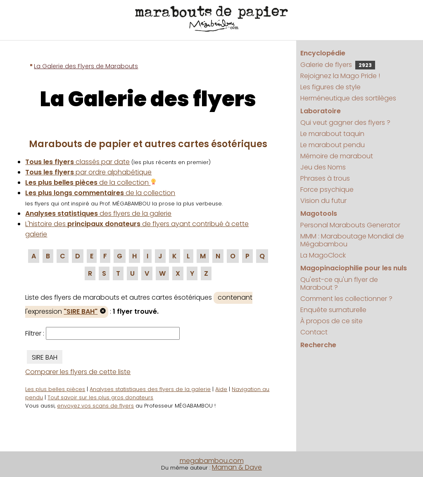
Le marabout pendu (332, 145)
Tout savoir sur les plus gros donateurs (100, 397)
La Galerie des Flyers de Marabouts (86, 66)
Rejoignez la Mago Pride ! (340, 76)
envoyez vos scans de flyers (95, 406)
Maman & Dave (237, 467)
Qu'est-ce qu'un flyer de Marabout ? (339, 283)
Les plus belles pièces (55, 389)
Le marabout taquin (332, 133)
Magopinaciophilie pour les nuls (353, 268)
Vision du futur (323, 200)
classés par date (77, 162)
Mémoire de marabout (336, 156)
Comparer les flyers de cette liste (78, 372)
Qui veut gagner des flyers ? (345, 122)
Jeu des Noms (323, 167)
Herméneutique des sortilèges (348, 98)
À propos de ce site (331, 321)
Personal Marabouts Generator (350, 225)
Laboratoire (320, 111)
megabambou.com (212, 460)
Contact (314, 332)
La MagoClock (323, 255)
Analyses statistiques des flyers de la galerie (150, 389)
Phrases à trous (325, 178)
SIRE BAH (44, 357)
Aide (221, 389)
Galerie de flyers (337, 64)
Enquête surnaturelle (333, 310)
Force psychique (327, 189)
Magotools (318, 213)
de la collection (91, 182)
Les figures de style (330, 87)
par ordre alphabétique (88, 172)
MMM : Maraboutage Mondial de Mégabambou (352, 240)
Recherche (318, 345)
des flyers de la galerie (98, 213)
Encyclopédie (322, 53)
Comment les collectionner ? (346, 298)
